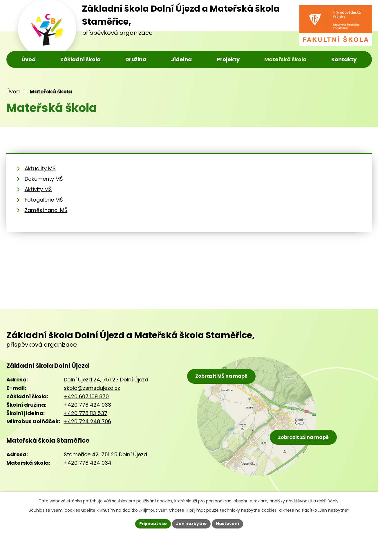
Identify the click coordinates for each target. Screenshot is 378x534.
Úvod (28, 59)
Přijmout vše (153, 523)
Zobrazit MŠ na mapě (221, 376)
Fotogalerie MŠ (44, 199)
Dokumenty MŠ (44, 178)
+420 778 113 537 (85, 413)
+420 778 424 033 (87, 404)
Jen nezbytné (191, 523)
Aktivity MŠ (38, 189)
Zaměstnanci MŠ (46, 210)
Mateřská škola (285, 59)
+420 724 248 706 (87, 421)
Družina (135, 59)
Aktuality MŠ (40, 168)
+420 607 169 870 (86, 396)
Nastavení (227, 523)
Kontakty (344, 59)
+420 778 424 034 (87, 462)
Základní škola (80, 59)
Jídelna (181, 59)
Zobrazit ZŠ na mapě (303, 437)
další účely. (328, 501)
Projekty (228, 59)
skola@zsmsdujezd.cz (92, 388)
